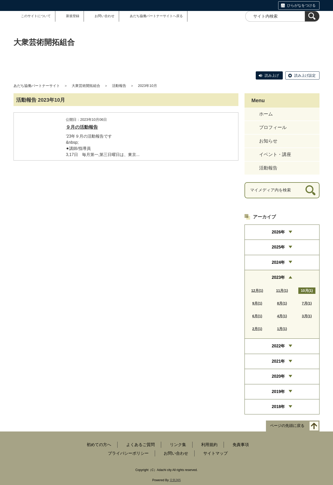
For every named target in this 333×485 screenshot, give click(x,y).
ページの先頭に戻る (287, 426)
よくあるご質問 (140, 444)
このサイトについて (36, 16)
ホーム (266, 113)
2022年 (278, 346)
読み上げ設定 (305, 75)
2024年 (278, 262)
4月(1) (282, 316)
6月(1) (257, 316)
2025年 (278, 247)
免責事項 (241, 444)
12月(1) (257, 291)
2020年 (278, 376)
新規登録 (72, 16)
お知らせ (268, 140)
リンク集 (178, 444)
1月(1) (282, 329)
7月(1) (307, 303)
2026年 (278, 232)
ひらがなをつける (301, 5)
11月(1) (282, 291)
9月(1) (257, 303)
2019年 (278, 391)
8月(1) (282, 303)
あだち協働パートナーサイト (37, 86)
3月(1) (307, 316)
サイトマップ (215, 453)
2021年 (278, 361)
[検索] (312, 16)
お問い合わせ (104, 16)
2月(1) (257, 329)
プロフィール (273, 127)
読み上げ (272, 75)
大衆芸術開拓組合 (86, 86)
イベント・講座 (275, 154)
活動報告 (119, 86)
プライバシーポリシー (128, 453)
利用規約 (209, 444)
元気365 (175, 480)
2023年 (278, 277)
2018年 (278, 406)
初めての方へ (99, 444)
